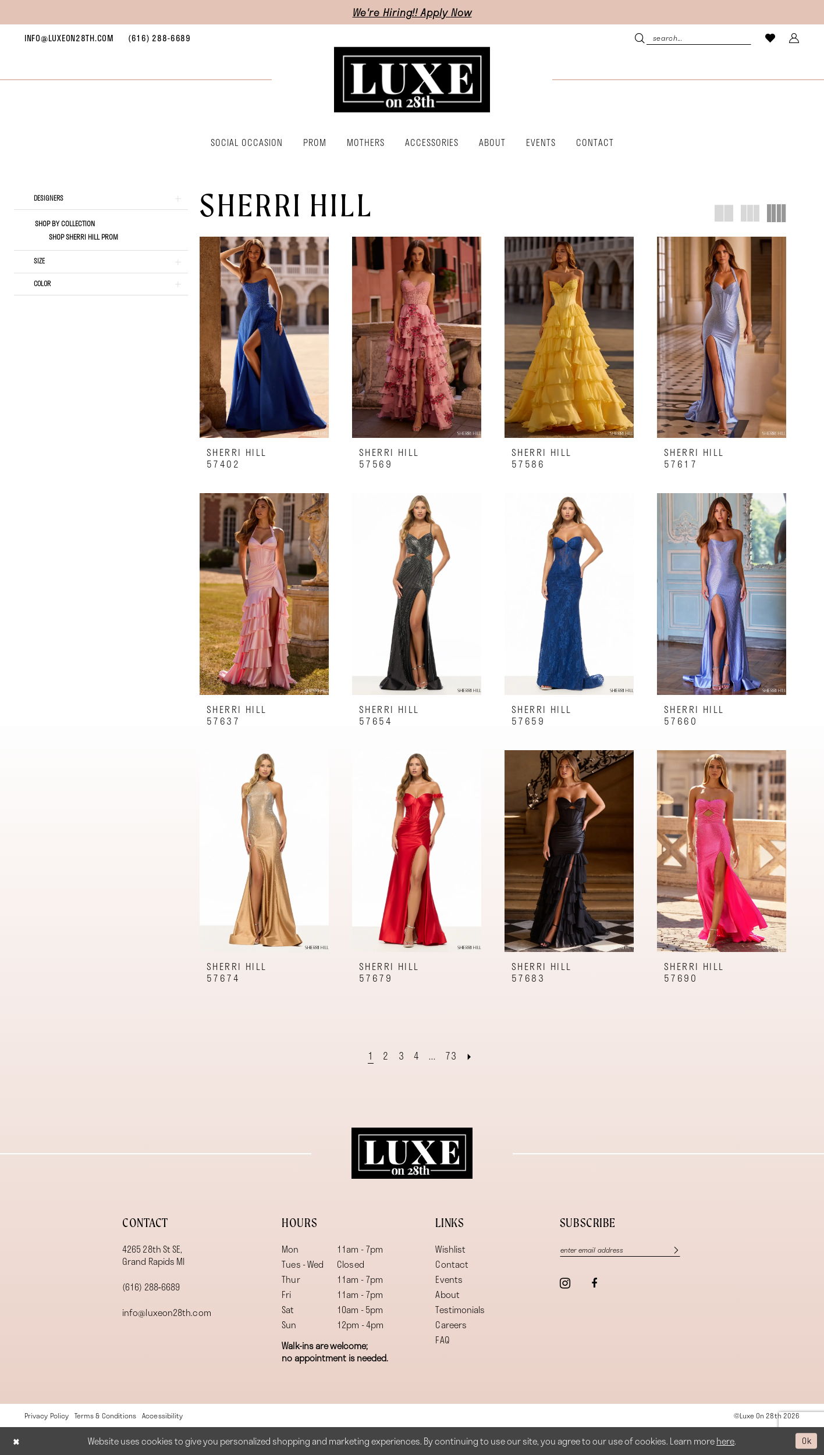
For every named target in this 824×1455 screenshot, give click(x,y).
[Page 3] (401, 1055)
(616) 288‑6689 (151, 1286)
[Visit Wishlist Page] (770, 37)
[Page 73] (451, 1055)
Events (449, 1279)
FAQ (442, 1339)
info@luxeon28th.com (166, 1312)
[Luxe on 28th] (412, 1152)
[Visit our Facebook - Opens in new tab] (594, 1284)
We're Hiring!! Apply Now (412, 12)
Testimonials (460, 1309)
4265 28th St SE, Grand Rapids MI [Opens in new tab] (153, 1255)
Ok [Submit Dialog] (805, 1440)
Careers (451, 1324)
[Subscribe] (677, 1250)
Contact (451, 1264)
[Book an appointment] (69, 37)
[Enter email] (623, 1250)
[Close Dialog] (17, 1441)
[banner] (412, 80)
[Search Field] (693, 37)
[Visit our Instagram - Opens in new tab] (565, 1284)
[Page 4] (416, 1055)
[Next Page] (471, 1055)
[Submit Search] (641, 37)
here (725, 1441)
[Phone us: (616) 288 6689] (159, 37)
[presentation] (264, 337)
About (447, 1294)
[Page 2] (385, 1055)
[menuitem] (69, 37)
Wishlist (450, 1249)
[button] (794, 37)
